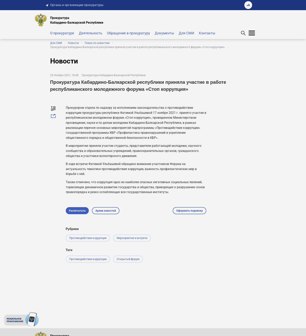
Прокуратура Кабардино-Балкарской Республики (114, 75)
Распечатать (77, 210)
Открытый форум (128, 259)
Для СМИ (186, 33)
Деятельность (90, 33)
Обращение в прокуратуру (128, 33)
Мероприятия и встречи (132, 238)
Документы (164, 33)
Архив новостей (105, 210)
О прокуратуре (62, 33)
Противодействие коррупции (88, 238)
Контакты (207, 33)
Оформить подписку (189, 210)
